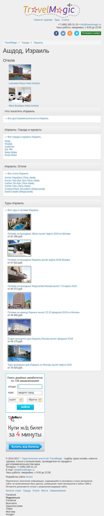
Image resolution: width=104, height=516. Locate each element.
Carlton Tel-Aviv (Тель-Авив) (19, 183)
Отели (36, 490)
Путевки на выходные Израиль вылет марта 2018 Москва (39, 259)
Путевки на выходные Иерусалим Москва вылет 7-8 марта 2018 (42, 286)
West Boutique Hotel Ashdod (23, 105)
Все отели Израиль (18, 173)
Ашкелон (9, 146)
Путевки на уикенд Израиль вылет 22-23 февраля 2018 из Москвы (44, 312)
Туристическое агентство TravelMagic (42, 458)
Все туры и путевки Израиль (23, 210)
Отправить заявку (91, 33)
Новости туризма (43, 20)
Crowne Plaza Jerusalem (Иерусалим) (25, 189)
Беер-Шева (11, 152)
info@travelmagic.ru (90, 24)
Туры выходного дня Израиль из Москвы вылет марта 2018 (40, 364)
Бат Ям (8, 149)
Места (44, 490)
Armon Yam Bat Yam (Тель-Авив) (22, 180)
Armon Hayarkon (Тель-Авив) (20, 177)
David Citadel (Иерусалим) (19, 191)
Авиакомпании (58, 490)
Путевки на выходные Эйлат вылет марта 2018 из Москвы (39, 233)
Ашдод (8, 143)
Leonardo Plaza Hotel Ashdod (24, 83)
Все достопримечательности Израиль (28, 118)
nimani (29, 476)
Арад (7, 141)
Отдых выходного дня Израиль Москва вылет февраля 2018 (40, 338)
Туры (57, 20)
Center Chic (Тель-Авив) (17, 186)
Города (27, 490)
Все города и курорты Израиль (24, 137)
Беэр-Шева (11, 155)
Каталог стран (13, 490)
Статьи (65, 20)
